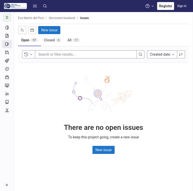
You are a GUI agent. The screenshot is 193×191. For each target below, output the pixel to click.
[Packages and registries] (7, 77)
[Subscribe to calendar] (32, 30)
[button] (35, 6)
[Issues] (7, 44)
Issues (84, 18)
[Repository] (7, 36)
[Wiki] (7, 102)
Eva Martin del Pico (31, 18)
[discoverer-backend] (7, 18)
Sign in (181, 6)
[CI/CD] (7, 61)
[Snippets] (7, 110)
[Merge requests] (7, 52)
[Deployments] (7, 69)
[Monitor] (7, 85)
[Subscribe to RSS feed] (22, 30)
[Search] (45, 6)
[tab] (29, 40)
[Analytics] (7, 94)
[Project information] (7, 28)
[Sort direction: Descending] (181, 54)
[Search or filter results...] (68, 54)
